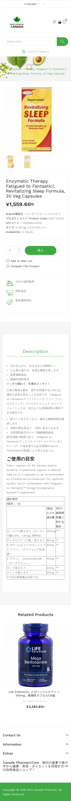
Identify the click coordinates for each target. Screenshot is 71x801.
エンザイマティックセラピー (43, 213)
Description (35, 351)
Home (35, 64)
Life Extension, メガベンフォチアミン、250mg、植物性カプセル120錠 (35, 693)
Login (60, 22)
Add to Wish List (21, 260)
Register (55, 22)
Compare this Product (25, 266)
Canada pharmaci (45, 789)
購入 (40, 250)
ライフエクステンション (35, 701)
